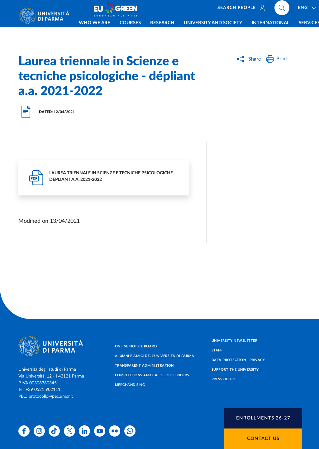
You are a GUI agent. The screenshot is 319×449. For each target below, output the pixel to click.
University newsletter (235, 340)
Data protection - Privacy (238, 360)
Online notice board (136, 346)
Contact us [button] (263, 438)
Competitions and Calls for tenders (152, 375)
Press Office (224, 379)
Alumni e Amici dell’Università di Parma (154, 356)
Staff (217, 350)
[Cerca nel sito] (295, 9)
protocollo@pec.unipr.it (51, 396)
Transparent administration (144, 365)
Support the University (235, 369)
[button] (263, 418)
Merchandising (130, 385)
